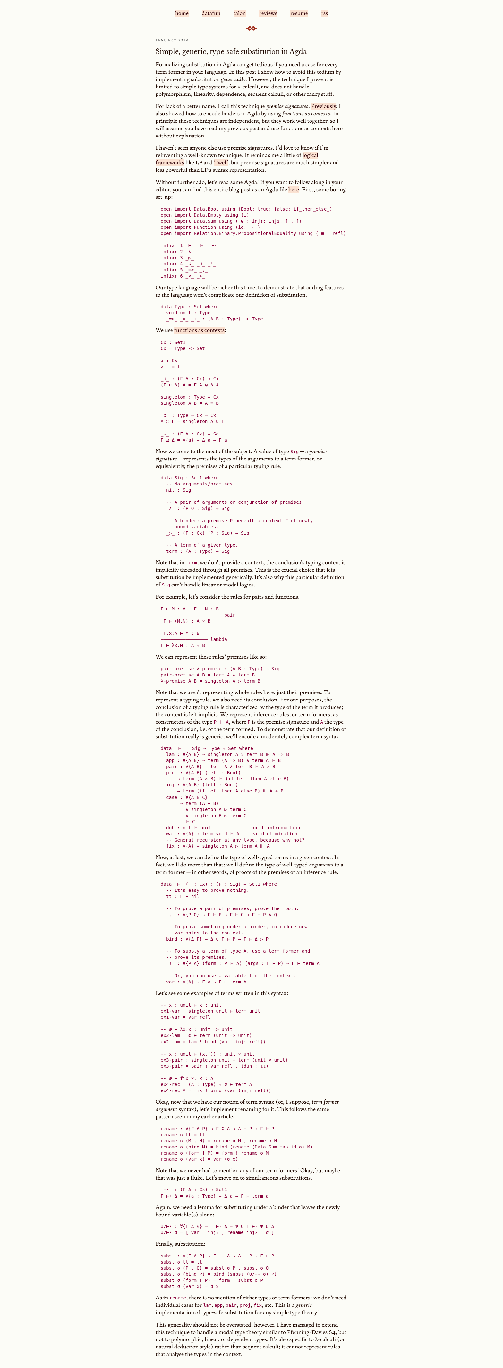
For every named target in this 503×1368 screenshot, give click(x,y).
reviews (268, 13)
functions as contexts (199, 330)
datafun (211, 13)
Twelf (221, 162)
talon (240, 13)
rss (324, 13)
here (293, 189)
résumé (299, 13)
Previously (323, 106)
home (182, 13)
